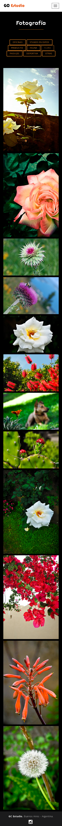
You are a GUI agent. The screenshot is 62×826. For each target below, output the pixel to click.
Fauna (33, 47)
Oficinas (17, 42)
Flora (47, 47)
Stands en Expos (39, 42)
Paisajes (14, 53)
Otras (48, 53)
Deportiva (32, 53)
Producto (17, 47)
